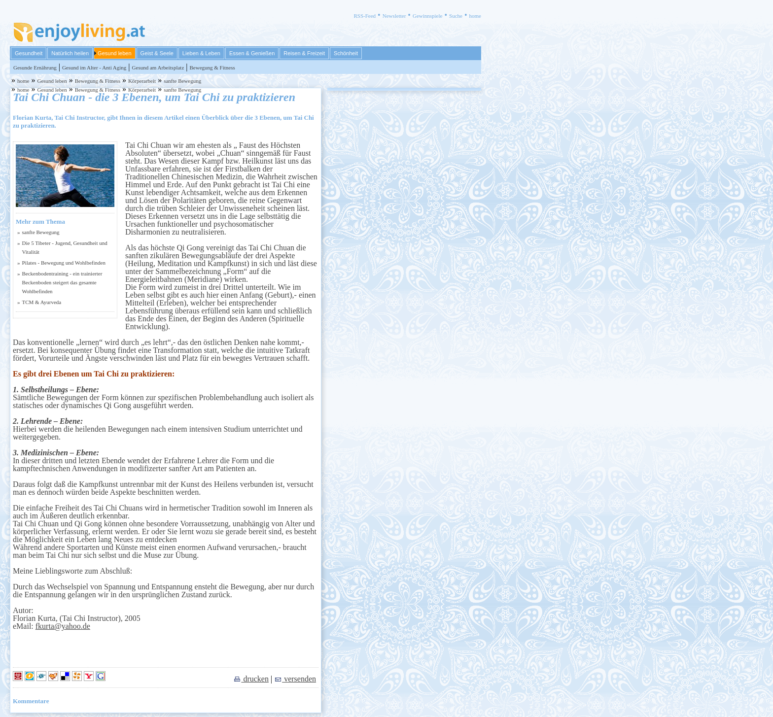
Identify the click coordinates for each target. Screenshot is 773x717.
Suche (455, 16)
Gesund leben (115, 53)
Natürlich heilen (70, 53)
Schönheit (346, 53)
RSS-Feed (364, 16)
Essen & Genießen (252, 53)
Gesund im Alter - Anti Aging (94, 67)
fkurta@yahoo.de (62, 626)
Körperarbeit (142, 81)
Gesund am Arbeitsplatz (158, 67)
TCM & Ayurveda (42, 302)
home (475, 16)
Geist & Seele (157, 53)
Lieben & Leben (201, 53)
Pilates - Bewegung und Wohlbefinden (63, 263)
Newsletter (394, 16)
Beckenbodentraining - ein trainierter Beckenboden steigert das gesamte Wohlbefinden (62, 282)
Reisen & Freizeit (304, 53)
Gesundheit (28, 53)
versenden (295, 679)
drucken (251, 679)
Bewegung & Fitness (212, 67)
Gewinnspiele (427, 16)
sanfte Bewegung (182, 81)
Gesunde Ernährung (35, 67)
